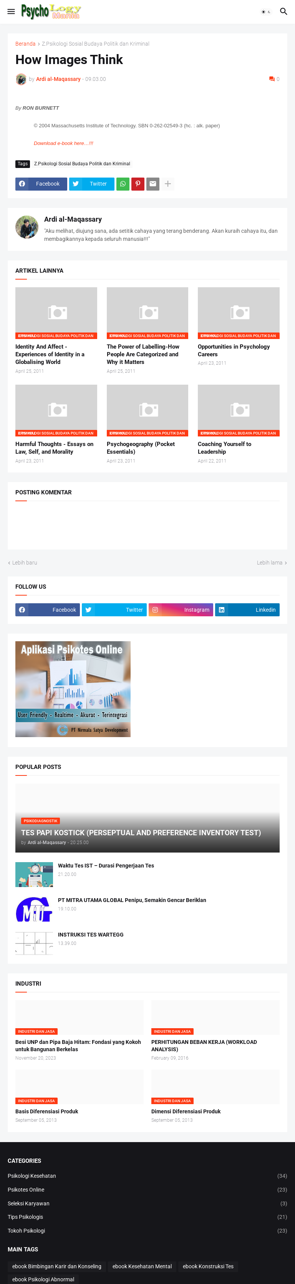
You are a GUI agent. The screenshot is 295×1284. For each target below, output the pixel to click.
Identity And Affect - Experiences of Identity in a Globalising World (50, 354)
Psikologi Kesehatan (147, 1176)
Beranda (25, 44)
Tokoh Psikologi (147, 1231)
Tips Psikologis (147, 1217)
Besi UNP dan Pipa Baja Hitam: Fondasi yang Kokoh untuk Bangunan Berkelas (78, 1045)
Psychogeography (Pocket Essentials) (141, 448)
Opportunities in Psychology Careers (234, 350)
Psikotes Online (147, 1190)
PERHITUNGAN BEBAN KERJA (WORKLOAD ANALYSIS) (204, 1045)
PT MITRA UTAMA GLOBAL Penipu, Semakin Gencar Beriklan (132, 900)
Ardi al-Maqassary (73, 219)
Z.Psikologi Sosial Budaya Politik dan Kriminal (95, 44)
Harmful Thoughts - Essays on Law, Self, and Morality (54, 448)
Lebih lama (270, 563)
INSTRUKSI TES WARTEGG (91, 935)
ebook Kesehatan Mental (142, 1266)
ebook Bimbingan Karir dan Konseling (56, 1266)
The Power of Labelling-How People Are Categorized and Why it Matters (143, 354)
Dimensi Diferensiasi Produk (185, 1111)
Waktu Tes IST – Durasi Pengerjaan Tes (106, 866)
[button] (10, 11)
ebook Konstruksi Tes (208, 1266)
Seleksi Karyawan (147, 1204)
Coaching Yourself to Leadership (224, 448)
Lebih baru (24, 563)
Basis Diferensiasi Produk (46, 1111)
